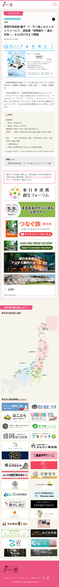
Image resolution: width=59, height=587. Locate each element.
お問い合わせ (35, 578)
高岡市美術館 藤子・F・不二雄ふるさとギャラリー (27, 163)
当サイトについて (10, 578)
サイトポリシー (23, 578)
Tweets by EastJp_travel (10, 295)
